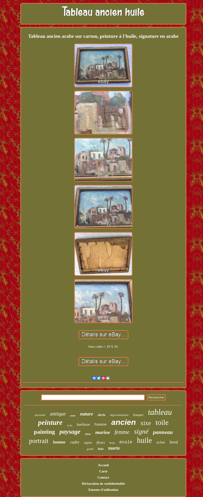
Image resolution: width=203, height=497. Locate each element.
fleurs (100, 442)
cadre (74, 442)
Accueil (103, 465)
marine (102, 432)
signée (88, 442)
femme (122, 432)
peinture (50, 422)
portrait (38, 440)
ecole (125, 442)
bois (101, 449)
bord (174, 442)
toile (162, 422)
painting (44, 431)
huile (144, 440)
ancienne (40, 415)
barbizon (83, 424)
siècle (101, 415)
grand (90, 449)
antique (58, 414)
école (69, 425)
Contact (103, 477)
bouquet (138, 415)
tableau (160, 412)
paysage (70, 431)
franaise (100, 424)
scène (160, 442)
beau (112, 442)
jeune (72, 415)
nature (86, 414)
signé (141, 431)
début (88, 434)
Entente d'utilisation (103, 490)
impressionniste (119, 415)
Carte (103, 471)
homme (59, 442)
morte (114, 448)
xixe (146, 423)
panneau (163, 432)
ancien (123, 422)
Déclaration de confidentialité (103, 483)
